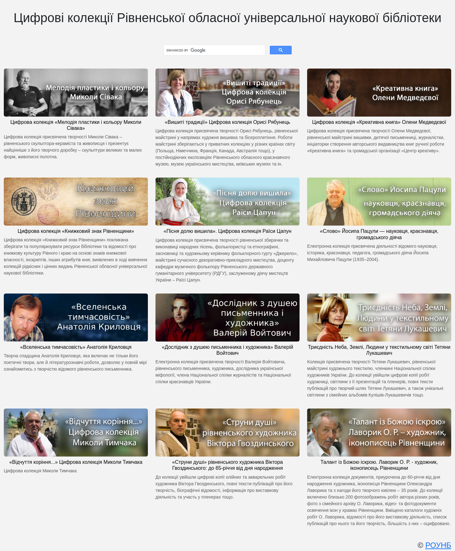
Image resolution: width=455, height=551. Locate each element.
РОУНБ (438, 545)
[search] (214, 50)
